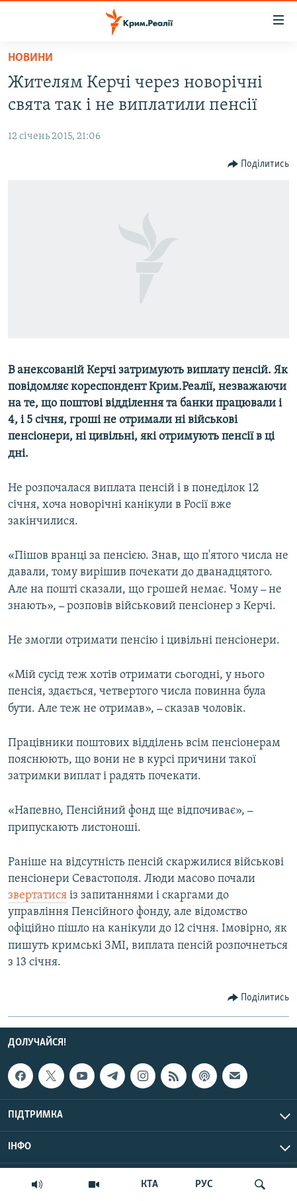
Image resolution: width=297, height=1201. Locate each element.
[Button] (259, 164)
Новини (30, 58)
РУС (204, 1184)
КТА (149, 1184)
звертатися (37, 895)
